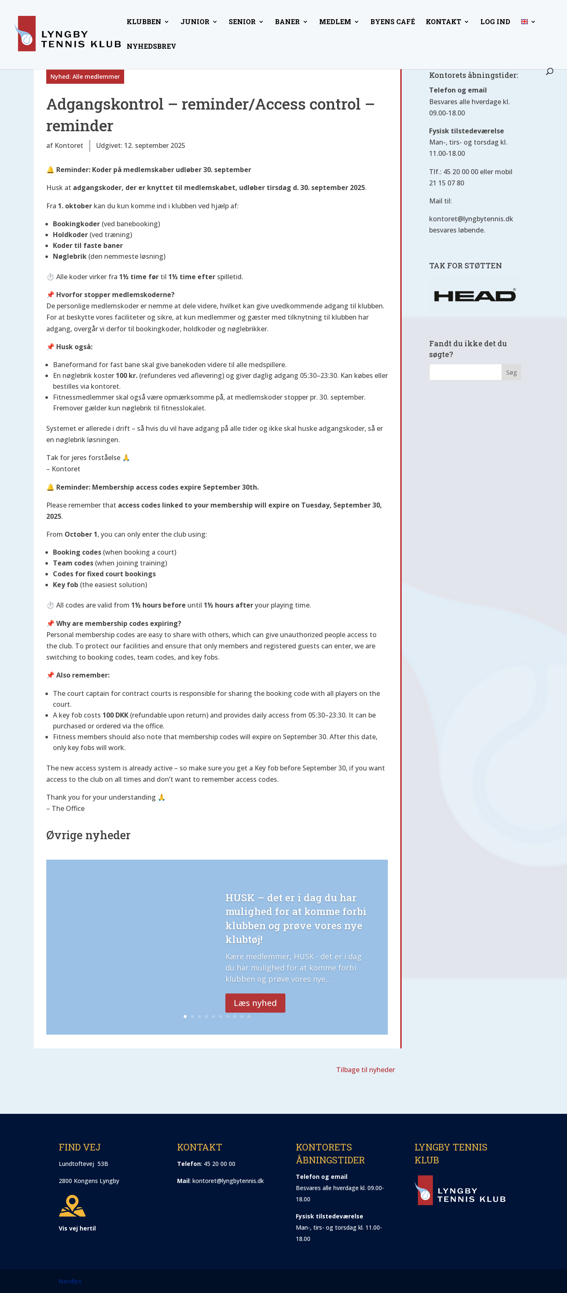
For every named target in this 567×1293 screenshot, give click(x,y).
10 (248, 1016)
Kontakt (443, 22)
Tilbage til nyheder (365, 1069)
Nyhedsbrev (151, 46)
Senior (242, 22)
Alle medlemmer (96, 76)
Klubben (144, 22)
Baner (287, 22)
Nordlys (70, 1281)
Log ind (495, 22)
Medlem (335, 22)
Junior (195, 22)
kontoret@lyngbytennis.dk (228, 1181)
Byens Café (392, 22)
